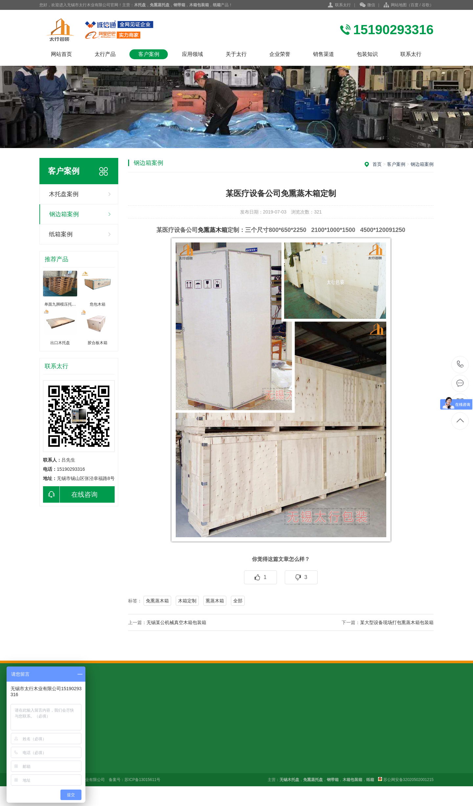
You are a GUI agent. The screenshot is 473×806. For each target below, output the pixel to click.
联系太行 (343, 5)
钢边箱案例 (64, 214)
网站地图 (399, 5)
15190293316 (460, 364)
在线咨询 (70, 494)
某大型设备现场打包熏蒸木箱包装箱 (397, 622)
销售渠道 (323, 54)
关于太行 (236, 54)
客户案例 (148, 54)
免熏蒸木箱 (212, 230)
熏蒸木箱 (215, 600)
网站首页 (61, 54)
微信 (367, 5)
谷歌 (426, 5)
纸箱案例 (61, 234)
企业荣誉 (279, 54)
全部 (237, 600)
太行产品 (105, 54)
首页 (377, 164)
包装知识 (367, 54)
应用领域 (192, 54)
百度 (414, 5)
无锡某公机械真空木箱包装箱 (176, 622)
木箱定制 (187, 600)
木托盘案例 (64, 194)
